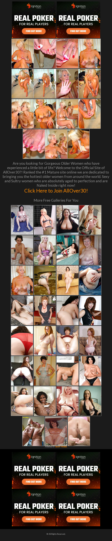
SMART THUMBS (61, 447)
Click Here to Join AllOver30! (56, 190)
